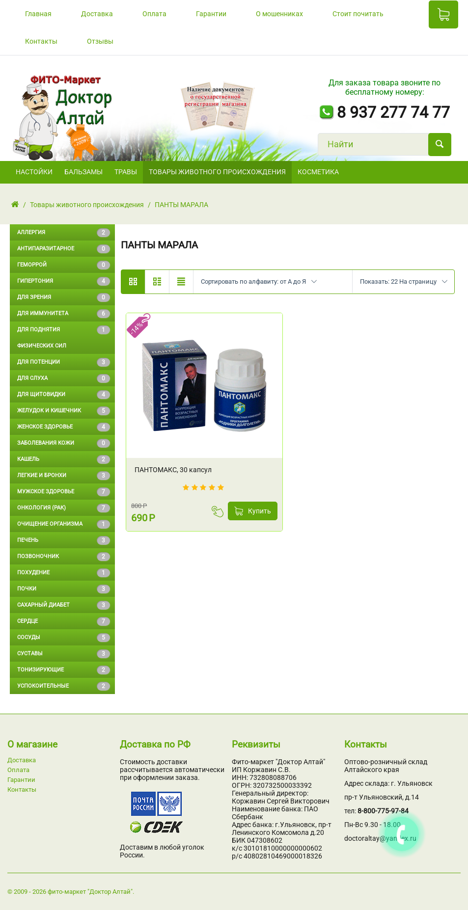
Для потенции (63, 362)
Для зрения (63, 297)
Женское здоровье (63, 427)
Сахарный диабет (63, 605)
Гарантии (211, 14)
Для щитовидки (63, 394)
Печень (63, 540)
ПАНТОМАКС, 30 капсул (173, 470)
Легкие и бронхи (63, 475)
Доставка (97, 14)
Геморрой (63, 265)
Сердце (63, 621)
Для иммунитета (63, 313)
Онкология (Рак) (63, 508)
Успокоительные (63, 686)
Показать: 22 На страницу (403, 281)
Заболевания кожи (63, 443)
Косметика (318, 172)
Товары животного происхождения (217, 172)
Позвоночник (63, 556)
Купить (252, 511)
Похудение (63, 572)
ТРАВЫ (125, 172)
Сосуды (63, 637)
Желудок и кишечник (63, 410)
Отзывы (100, 41)
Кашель (63, 459)
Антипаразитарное (63, 248)
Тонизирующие (63, 670)
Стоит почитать (358, 14)
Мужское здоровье (63, 491)
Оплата (154, 14)
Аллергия (63, 232)
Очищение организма (63, 524)
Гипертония (63, 281)
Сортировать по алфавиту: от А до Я (259, 281)
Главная (38, 14)
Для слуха (63, 378)
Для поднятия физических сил (63, 337)
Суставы (63, 653)
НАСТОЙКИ (34, 172)
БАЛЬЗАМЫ (83, 172)
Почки (63, 589)
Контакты (41, 41)
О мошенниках (279, 14)
